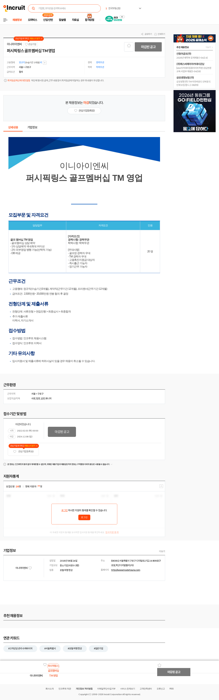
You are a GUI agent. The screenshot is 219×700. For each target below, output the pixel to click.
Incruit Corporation (113, 694)
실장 (43, 398)
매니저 (48, 398)
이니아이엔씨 (14, 44)
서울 (33, 393)
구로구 (40, 393)
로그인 (64, 510)
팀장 (38, 398)
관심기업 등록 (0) (23, 451)
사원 (33, 398)
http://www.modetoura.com (125, 570)
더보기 (162, 551)
